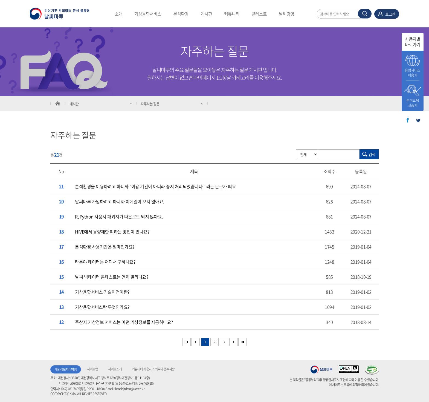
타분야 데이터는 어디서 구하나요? (105, 261)
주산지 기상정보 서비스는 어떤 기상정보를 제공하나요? (124, 322)
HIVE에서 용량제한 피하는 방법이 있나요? (112, 231)
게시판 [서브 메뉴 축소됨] (74, 103)
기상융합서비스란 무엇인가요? (102, 307)
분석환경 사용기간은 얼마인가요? (104, 246)
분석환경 (181, 13)
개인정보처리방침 (66, 369)
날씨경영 (286, 13)
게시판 (206, 13)
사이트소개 (115, 369)
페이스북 (408, 120)
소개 (118, 13)
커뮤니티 (231, 13)
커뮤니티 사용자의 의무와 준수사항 (153, 369)
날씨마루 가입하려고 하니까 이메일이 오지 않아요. (119, 201)
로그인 (390, 13)
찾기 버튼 (365, 13)
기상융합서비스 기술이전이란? (102, 292)
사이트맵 (92, 369)
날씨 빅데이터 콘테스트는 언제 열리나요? (111, 276)
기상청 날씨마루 (321, 369)
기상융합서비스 (147, 13)
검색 (372, 154)
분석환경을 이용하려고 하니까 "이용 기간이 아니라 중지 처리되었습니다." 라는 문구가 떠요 (155, 186)
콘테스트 (259, 13)
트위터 (418, 120)
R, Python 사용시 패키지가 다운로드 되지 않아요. (119, 216)
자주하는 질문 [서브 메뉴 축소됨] (150, 103)
